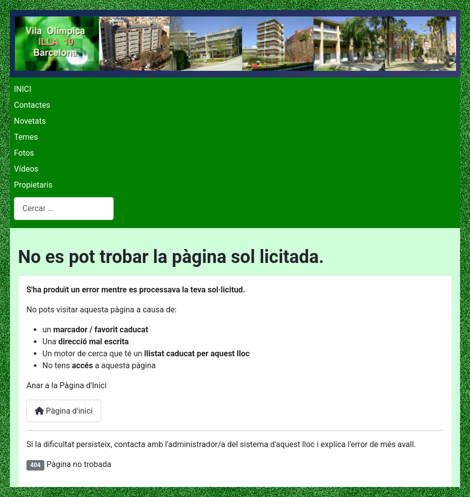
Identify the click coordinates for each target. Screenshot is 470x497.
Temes (26, 137)
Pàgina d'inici (64, 411)
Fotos (24, 153)
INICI (22, 89)
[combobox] (64, 208)
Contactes (32, 105)
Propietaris (33, 185)
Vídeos (26, 169)
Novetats (30, 121)
